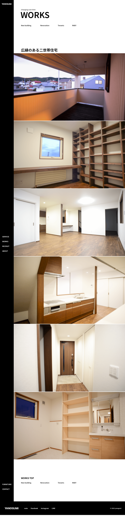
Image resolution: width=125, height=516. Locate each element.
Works (5, 253)
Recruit (5, 257)
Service (5, 248)
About (5, 262)
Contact (6, 511)
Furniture (7, 506)
